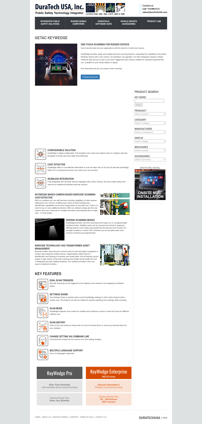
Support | (74, 417)
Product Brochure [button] (90, 77)
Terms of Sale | (87, 417)
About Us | (46, 417)
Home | (38, 417)
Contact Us (101, 417)
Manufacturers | (61, 417)
